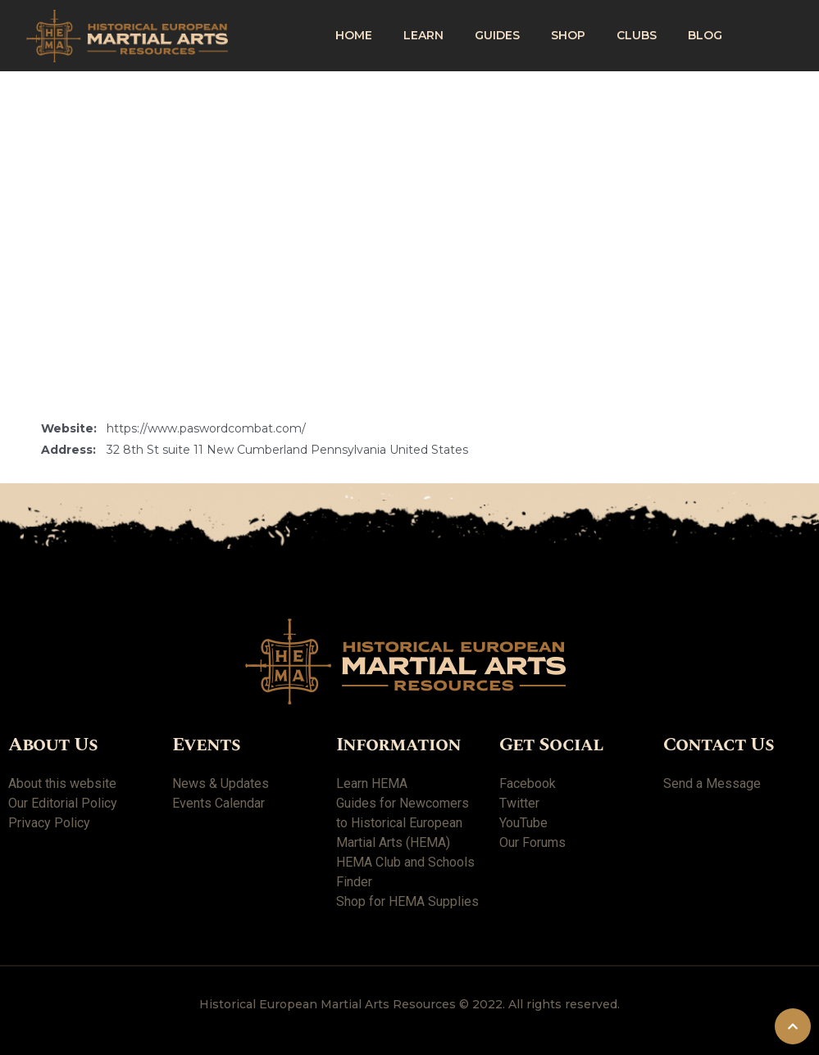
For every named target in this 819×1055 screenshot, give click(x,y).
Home (353, 35)
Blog (705, 35)
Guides (497, 35)
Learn (423, 35)
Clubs (637, 35)
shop (568, 35)
